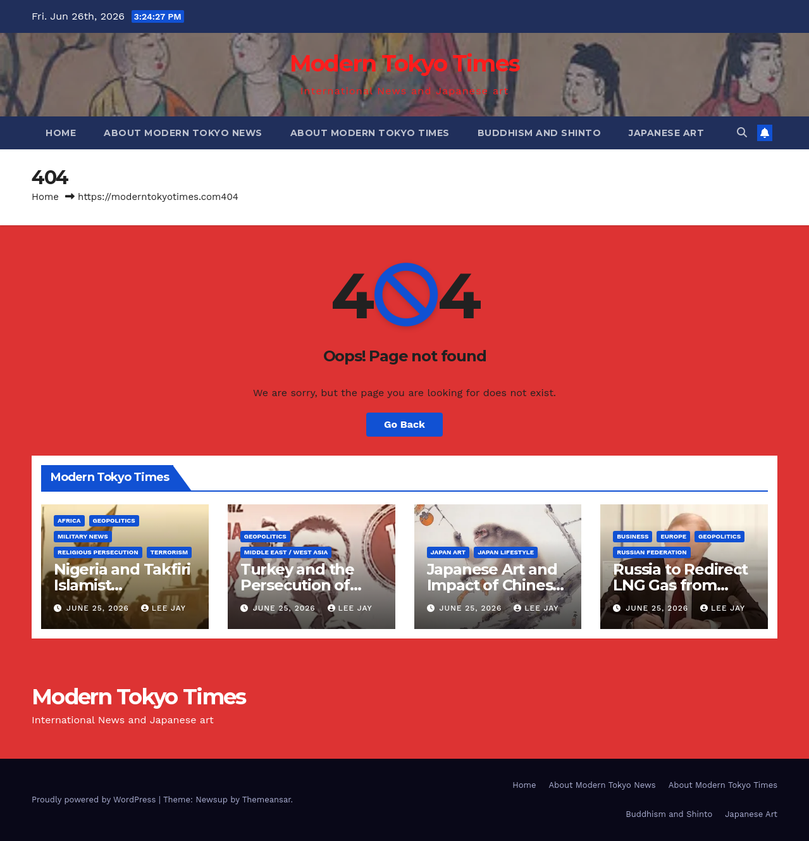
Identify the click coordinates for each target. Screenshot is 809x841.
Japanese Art (666, 133)
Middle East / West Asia (286, 552)
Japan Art (448, 552)
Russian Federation (651, 552)
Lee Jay (163, 608)
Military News (83, 536)
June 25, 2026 (99, 608)
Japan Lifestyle (506, 552)
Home (61, 133)
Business (632, 536)
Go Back (404, 424)
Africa (69, 520)
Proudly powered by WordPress (95, 799)
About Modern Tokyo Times (370, 133)
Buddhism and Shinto (540, 133)
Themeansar (266, 799)
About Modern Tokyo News (183, 133)
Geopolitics (114, 520)
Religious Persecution (98, 552)
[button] (742, 133)
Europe (673, 536)
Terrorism (169, 552)
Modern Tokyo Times (404, 63)
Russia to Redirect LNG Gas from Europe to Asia (680, 585)
